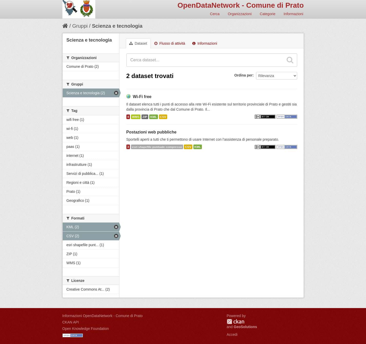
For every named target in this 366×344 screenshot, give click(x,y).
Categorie (268, 14)
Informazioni (293, 14)
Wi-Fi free (142, 96)
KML (153, 117)
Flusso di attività (169, 43)
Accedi (232, 334)
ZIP (145, 117)
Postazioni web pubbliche (151, 132)
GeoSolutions (245, 327)
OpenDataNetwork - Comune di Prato (240, 5)
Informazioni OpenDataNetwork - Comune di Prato (102, 316)
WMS (135, 117)
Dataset (138, 43)
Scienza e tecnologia (117, 26)
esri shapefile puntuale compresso (157, 147)
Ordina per (243, 75)
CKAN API (70, 322)
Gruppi (80, 26)
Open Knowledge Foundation (85, 329)
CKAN (235, 321)
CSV (163, 117)
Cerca (215, 14)
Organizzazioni (240, 14)
